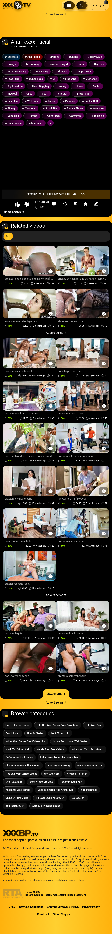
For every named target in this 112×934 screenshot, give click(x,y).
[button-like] (17, 204)
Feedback (43, 914)
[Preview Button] (50, 271)
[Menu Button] (69, 5)
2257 (12, 907)
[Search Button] (82, 5)
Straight (33, 46)
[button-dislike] (26, 204)
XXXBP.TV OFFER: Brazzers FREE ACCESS (56, 194)
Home (14, 46)
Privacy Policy (91, 907)
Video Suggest (62, 914)
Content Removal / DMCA (63, 907)
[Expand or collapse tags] (50, 123)
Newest (23, 46)
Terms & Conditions (31, 907)
